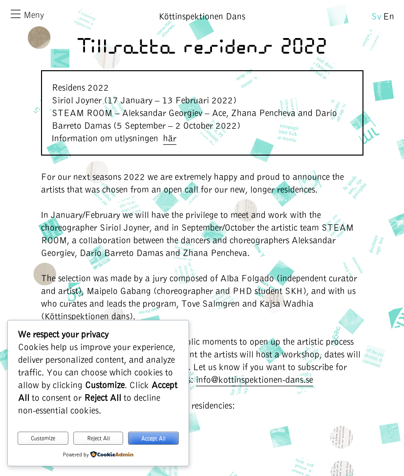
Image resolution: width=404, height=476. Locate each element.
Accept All (153, 438)
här (169, 137)
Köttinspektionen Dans (202, 15)
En (388, 15)
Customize (43, 438)
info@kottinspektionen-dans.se (254, 379)
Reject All (98, 438)
